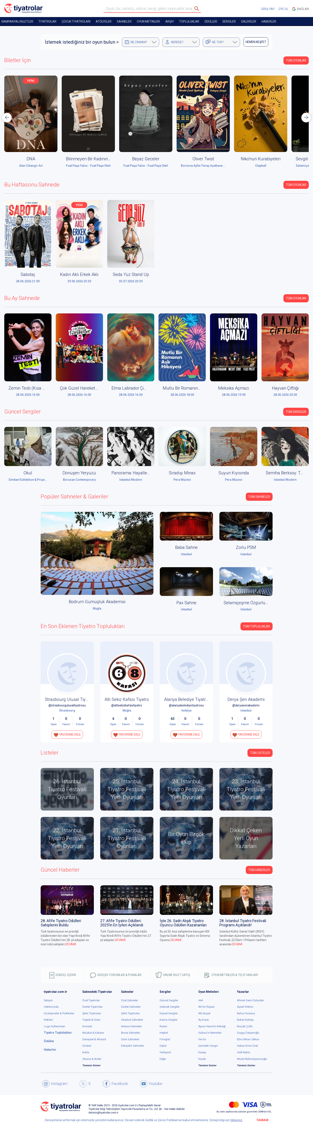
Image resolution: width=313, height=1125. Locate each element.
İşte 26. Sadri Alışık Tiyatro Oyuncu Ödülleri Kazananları (183, 922)
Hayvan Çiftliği (285, 388)
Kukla (85, 1052)
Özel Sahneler (129, 1000)
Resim (163, 1026)
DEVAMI (70, 944)
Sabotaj (28, 274)
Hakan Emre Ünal (247, 1045)
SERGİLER (229, 21)
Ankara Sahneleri (131, 1026)
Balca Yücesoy (246, 1013)
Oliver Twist (203, 158)
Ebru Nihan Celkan (248, 1039)
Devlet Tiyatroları (92, 1006)
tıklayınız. (236, 1120)
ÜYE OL (283, 9)
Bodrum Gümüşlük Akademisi (97, 601)
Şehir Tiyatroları (91, 1013)
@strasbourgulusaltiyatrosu (67, 705)
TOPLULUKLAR (189, 21)
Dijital (163, 1045)
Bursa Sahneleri (130, 1032)
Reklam (48, 1019)
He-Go (202, 1039)
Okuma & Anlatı (91, 1058)
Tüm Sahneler (259, 496)
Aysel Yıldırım (245, 1006)
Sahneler (124, 21)
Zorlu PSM (246, 547)
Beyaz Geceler (145, 158)
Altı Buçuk (204, 1013)
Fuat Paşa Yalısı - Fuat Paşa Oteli (88, 165)
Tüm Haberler (259, 870)
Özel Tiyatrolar (91, 1000)
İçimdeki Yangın (208, 1045)
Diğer (163, 1058)
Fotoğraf (165, 1039)
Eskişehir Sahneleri (132, 1045)
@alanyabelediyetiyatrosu (186, 705)
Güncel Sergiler (169, 1000)
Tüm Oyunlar (296, 60)
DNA (31, 158)
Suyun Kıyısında (234, 472)
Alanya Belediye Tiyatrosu (188, 699)
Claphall (260, 165)
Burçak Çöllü (245, 1026)
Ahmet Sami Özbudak (250, 1000)
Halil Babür (243, 1052)
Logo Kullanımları (54, 1026)
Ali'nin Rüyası (206, 1006)
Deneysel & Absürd (94, 1039)
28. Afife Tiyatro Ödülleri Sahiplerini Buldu (61, 922)
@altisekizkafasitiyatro (126, 705)
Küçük (202, 1058)
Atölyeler (103, 21)
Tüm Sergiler (296, 411)
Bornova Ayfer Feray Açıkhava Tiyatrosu (208, 165)
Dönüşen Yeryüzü (79, 472)
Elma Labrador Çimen (131, 388)
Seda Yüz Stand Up (131, 274)
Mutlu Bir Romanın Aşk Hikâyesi (193, 388)
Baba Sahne (186, 547)
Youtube (151, 1083)
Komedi (87, 1026)
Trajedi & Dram (91, 1019)
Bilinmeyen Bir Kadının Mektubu (96, 158)
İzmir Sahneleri (130, 1039)
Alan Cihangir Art (31, 165)
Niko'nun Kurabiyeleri (260, 158)
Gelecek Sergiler (170, 1006)
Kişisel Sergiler (169, 1013)
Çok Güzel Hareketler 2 (81, 388)
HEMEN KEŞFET (256, 42)
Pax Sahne (186, 602)
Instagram (54, 1083)
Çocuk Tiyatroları (76, 21)
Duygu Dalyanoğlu (248, 1032)
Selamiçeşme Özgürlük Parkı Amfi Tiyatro (263, 602)
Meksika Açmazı (233, 388)
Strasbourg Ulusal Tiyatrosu (71, 699)
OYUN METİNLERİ (148, 21)
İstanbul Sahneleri (132, 1019)
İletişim (48, 1000)
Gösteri (86, 1045)
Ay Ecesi (203, 1019)
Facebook (115, 1083)
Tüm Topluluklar (256, 626)
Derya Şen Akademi (245, 699)
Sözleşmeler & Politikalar (59, 1013)
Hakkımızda (51, 1006)
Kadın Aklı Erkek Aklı (79, 274)
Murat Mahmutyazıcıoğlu (252, 1058)
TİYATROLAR (47, 21)
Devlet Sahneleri (131, 1006)
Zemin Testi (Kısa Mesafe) (33, 388)
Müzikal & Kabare (93, 1032)
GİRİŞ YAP (268, 9)
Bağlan (300, 9)
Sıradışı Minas (182, 472)
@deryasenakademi (245, 705)
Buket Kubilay (245, 1019)
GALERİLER (248, 21)
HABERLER (269, 21)
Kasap (202, 1052)
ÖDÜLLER (210, 21)
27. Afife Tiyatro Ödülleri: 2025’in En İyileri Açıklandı (121, 922)
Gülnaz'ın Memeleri (210, 1032)
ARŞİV (169, 21)
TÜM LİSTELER (260, 753)
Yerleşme (165, 1052)
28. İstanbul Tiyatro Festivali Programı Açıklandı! (242, 922)
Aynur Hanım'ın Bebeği (212, 1026)
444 (200, 1000)
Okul (28, 472)
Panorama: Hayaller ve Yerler (138, 472)
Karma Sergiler (168, 1019)
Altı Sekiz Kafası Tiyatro (126, 699)
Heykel (164, 1032)
